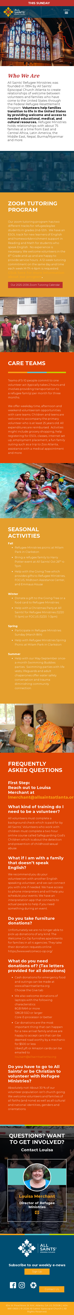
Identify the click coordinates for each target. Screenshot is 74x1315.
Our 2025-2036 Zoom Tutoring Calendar (35, 284)
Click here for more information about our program (36, 275)
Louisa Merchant (37, 1196)
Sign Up (37, 1271)
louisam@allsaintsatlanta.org (35, 1056)
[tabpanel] (37, 36)
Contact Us (52, 1289)
